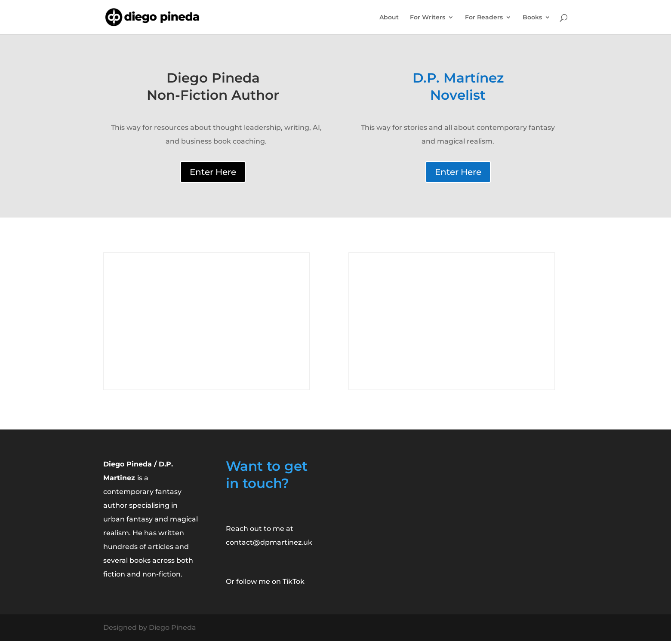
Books (532, 17)
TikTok (294, 581)
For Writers (427, 17)
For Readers (484, 17)
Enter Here (213, 172)
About (389, 17)
